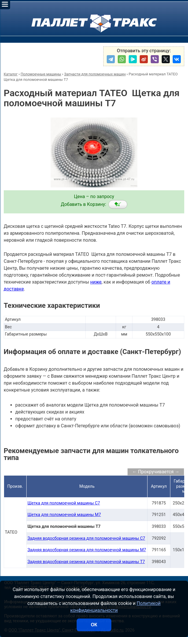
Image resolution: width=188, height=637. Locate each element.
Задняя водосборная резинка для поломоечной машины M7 (86, 549)
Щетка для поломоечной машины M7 (64, 514)
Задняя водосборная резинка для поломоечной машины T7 (86, 561)
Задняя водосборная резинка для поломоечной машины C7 (86, 538)
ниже (96, 282)
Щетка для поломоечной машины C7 (63, 503)
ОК (94, 624)
